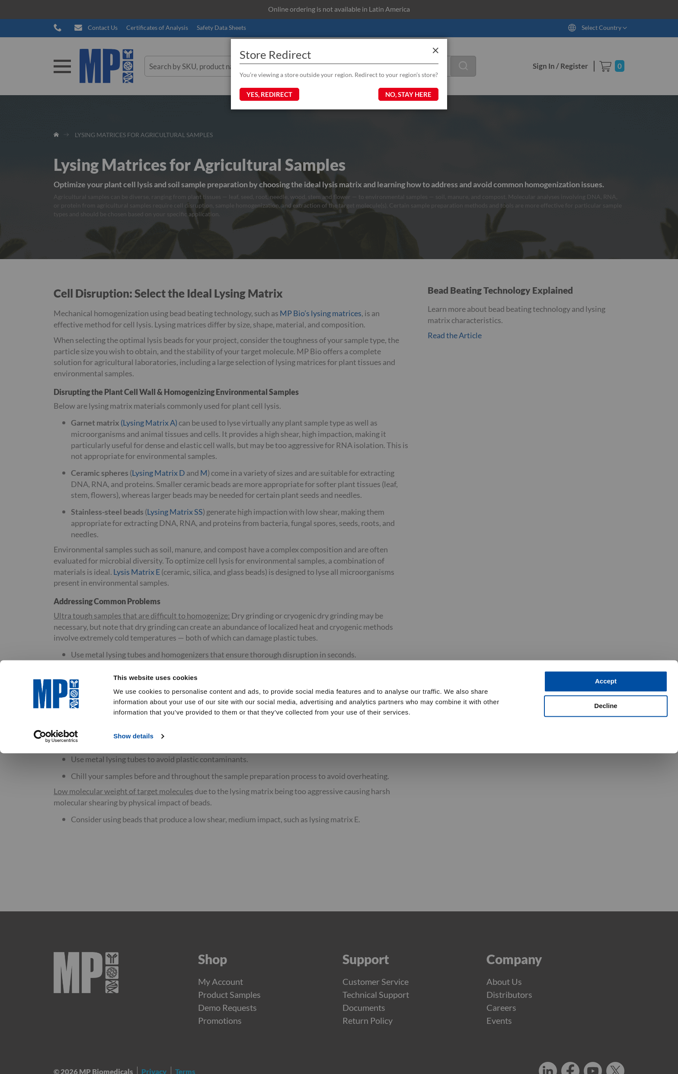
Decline (605, 1026)
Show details (133, 1057)
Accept (606, 1002)
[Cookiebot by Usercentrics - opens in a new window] (56, 1057)
